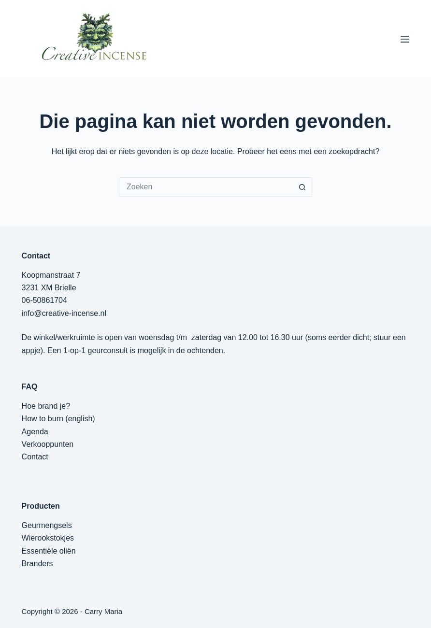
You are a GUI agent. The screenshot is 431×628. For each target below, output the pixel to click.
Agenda (35, 432)
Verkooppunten (48, 444)
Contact (35, 457)
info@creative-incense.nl (64, 313)
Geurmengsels (47, 525)
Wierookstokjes (48, 538)
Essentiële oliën (49, 551)
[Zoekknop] (302, 187)
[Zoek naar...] (206, 187)
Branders (37, 563)
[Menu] (405, 39)
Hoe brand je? (46, 406)
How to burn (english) (58, 418)
